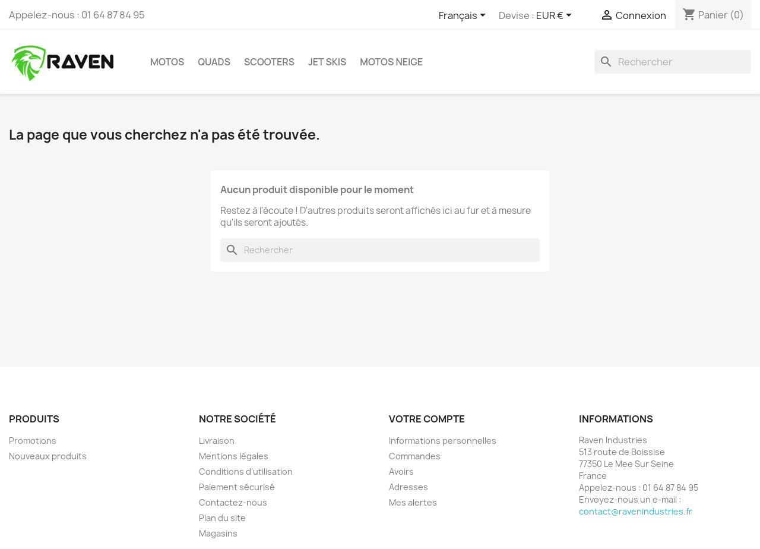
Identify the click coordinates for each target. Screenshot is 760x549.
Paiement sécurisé (237, 487)
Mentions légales (233, 456)
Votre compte (427, 418)
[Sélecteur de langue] (464, 16)
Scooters (269, 61)
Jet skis (327, 61)
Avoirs (401, 471)
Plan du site (222, 517)
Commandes (415, 456)
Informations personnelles (442, 440)
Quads (214, 61)
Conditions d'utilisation (246, 471)
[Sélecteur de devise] (556, 16)
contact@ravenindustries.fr (635, 511)
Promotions (32, 440)
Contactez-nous (233, 502)
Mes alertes (413, 502)
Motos (167, 61)
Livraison (217, 440)
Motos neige (391, 61)
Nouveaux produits (48, 456)
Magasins (218, 533)
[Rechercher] (672, 62)
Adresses (408, 487)
